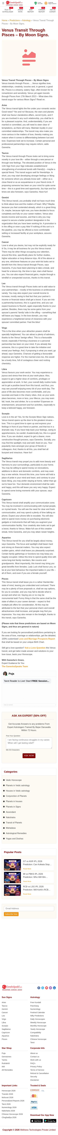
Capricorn (6, 1032)
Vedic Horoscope (14, 780)
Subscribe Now (11, 914)
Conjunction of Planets (16, 796)
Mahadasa (11, 828)
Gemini (5, 1009)
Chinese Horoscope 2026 (12, 1114)
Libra (4, 1022)
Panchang (34, 1006)
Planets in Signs (13, 807)
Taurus (4, 1006)
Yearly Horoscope (37, 1029)
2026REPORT (31, 11)
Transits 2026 (7, 1094)
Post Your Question (13, 736)
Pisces (4, 1039)
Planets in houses (14, 801)
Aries (4, 1002)
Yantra (4, 1060)
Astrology (26, 20)
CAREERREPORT (42, 11)
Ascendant (11, 812)
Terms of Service (37, 1070)
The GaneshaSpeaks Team (15, 666)
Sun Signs (7, 997)
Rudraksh (6, 1063)
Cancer (5, 1012)
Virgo (4, 1019)
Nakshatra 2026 (8, 1111)
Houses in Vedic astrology (18, 791)
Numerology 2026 (9, 1107)
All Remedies (7, 1070)
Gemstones (6, 1057)
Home (4, 20)
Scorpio (5, 1026)
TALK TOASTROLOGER (7, 11)
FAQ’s (32, 1063)
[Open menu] (3, 3)
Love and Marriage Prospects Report (37, 639)
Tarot (32, 1042)
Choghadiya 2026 (9, 1117)
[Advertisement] (29, 952)
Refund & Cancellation (39, 1073)
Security (33, 1077)
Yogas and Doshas (14, 839)
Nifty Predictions (37, 1016)
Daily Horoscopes (37, 1019)
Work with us (35, 1060)
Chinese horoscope (38, 1039)
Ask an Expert (53, 11)
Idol (3, 1067)
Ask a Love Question (35, 648)
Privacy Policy (36, 1067)
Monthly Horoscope (38, 1026)
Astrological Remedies (16, 833)
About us (34, 1053)
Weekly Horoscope (38, 1022)
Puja (3, 1053)
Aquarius (5, 1036)
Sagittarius (6, 1029)
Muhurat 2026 (7, 1097)
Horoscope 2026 (8, 1091)
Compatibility (35, 1032)
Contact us (34, 1057)
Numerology (35, 1009)
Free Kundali (35, 1002)
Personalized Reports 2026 (13, 1101)
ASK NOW (29, 755)
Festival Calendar (37, 1012)
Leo (3, 1016)
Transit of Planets (14, 822)
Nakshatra (10, 817)
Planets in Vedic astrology (18, 785)
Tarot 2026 (6, 1104)
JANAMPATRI (20, 11)
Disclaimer (34, 1080)
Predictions (15, 20)
